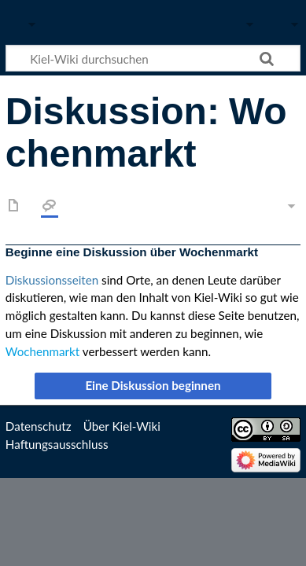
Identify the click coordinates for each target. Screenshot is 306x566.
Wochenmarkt (42, 351)
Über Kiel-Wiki (121, 426)
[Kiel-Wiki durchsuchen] (153, 58)
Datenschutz (39, 426)
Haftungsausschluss (57, 444)
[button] (153, 386)
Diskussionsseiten (52, 280)
